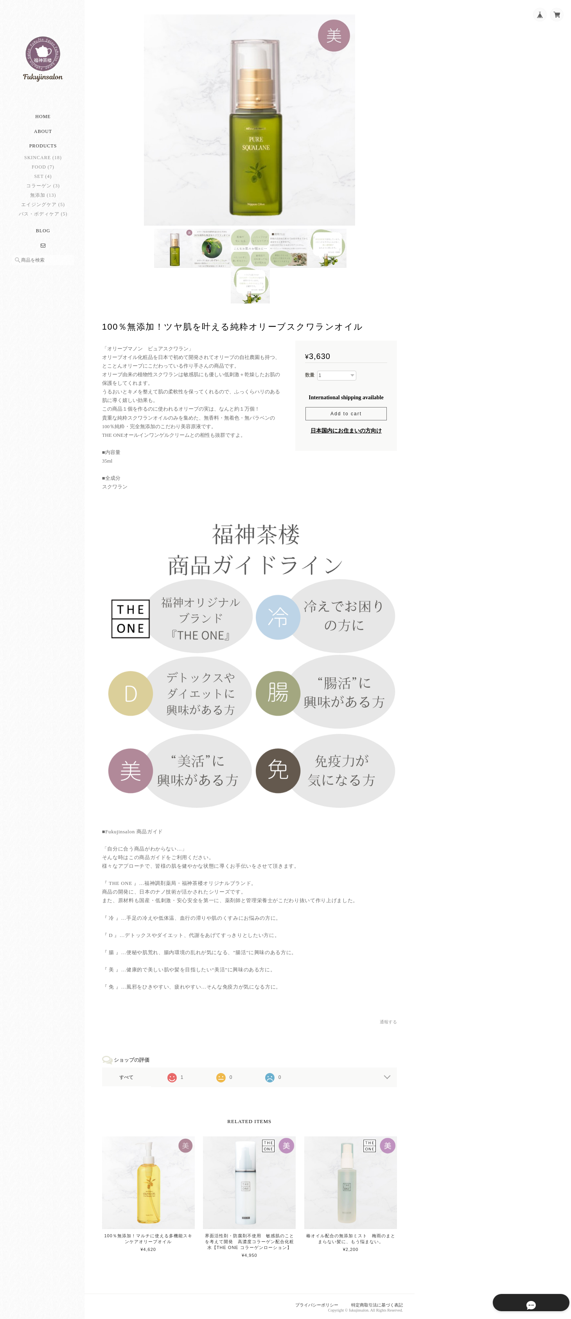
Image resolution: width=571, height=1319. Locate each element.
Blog (43, 233)
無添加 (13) (43, 197)
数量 (309, 376)
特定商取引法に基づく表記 (377, 1303)
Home (42, 119)
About (43, 134)
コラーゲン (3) (43, 188)
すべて (128, 1076)
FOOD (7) (43, 169)
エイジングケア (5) (43, 207)
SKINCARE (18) (43, 160)
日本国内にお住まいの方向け (346, 431)
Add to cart (346, 414)
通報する (388, 1021)
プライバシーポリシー (317, 1303)
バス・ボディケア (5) (43, 216)
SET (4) (43, 178)
